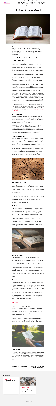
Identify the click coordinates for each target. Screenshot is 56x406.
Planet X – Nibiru (41, 2)
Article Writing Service (25, 387)
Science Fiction (21, 5)
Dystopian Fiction (33, 3)
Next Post (36, 366)
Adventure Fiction (25, 3)
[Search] (52, 3)
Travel (19, 3)
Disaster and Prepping (36, 0)
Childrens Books (27, 0)
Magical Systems (41, 3)
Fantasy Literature (21, 2)
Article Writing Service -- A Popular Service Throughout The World (27, 390)
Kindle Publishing (33, 2)
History (27, 2)
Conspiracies (20, 0)
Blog (26, 5)
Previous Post (20, 366)
